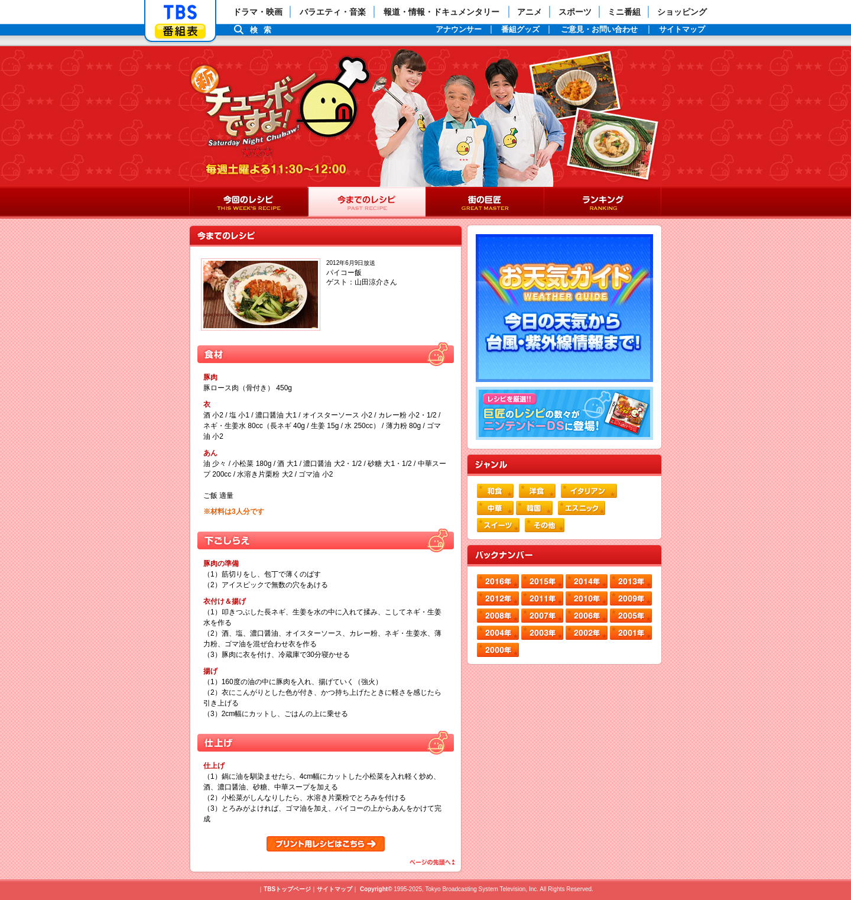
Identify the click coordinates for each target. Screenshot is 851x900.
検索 (263, 29)
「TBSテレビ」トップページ (180, 12)
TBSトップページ (287, 889)
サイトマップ (334, 889)
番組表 (180, 31)
